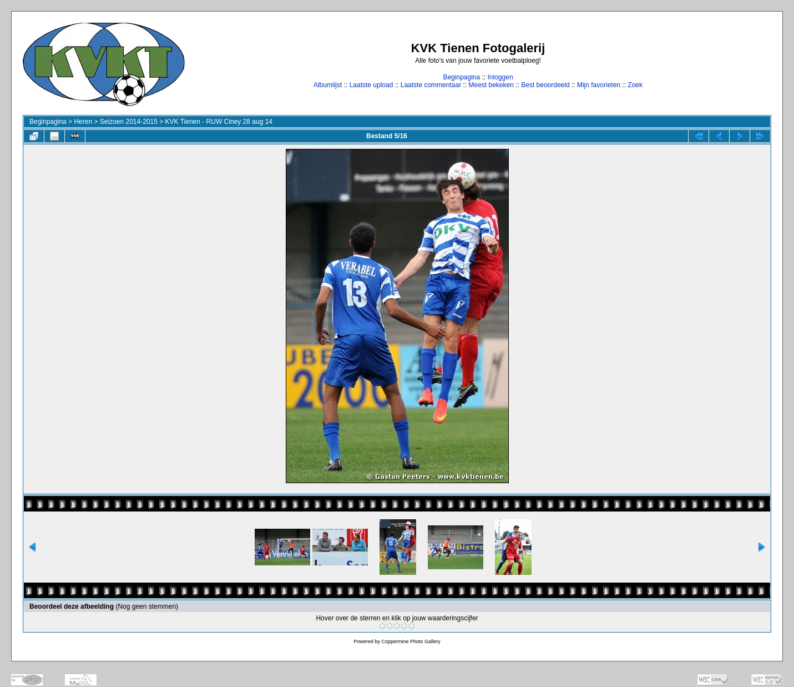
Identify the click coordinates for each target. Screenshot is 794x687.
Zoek (635, 85)
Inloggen (500, 77)
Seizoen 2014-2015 (129, 122)
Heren (83, 122)
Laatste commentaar (431, 85)
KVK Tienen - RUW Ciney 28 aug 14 (218, 122)
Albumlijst (327, 85)
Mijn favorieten (598, 85)
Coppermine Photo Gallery (410, 641)
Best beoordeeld (545, 85)
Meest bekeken (490, 85)
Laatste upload (371, 85)
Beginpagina (461, 77)
